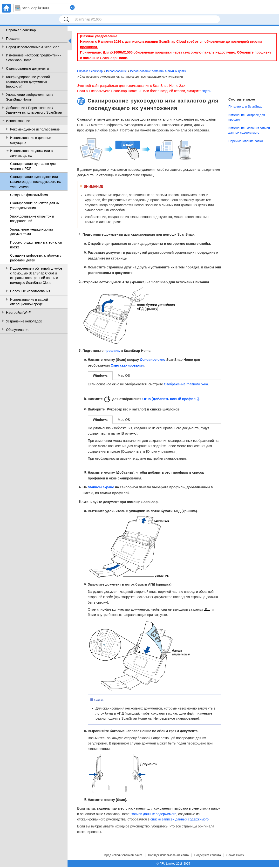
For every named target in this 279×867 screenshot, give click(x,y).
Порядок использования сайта (168, 855)
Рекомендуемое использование (35, 129)
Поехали (13, 39)
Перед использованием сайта (123, 855)
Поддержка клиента (207, 855)
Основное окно (152, 360)
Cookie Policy (235, 855)
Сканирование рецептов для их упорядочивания (35, 205)
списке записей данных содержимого (179, 819)
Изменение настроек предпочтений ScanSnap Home (33, 57)
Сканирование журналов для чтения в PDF (33, 166)
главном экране (101, 487)
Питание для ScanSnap (245, 106)
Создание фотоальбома (29, 195)
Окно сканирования (127, 365)
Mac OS (124, 375)
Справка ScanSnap (21, 30)
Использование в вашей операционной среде (29, 302)
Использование (18, 121)
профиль (112, 351)
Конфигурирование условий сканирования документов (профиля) (28, 81)
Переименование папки (245, 141)
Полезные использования (30, 291)
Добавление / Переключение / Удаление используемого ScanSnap (34, 110)
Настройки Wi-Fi (18, 312)
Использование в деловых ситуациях (30, 140)
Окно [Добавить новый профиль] (170, 399)
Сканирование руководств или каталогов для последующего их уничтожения (35, 181)
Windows (100, 375)
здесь (206, 91)
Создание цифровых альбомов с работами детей (35, 257)
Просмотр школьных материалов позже (36, 244)
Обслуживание (17, 330)
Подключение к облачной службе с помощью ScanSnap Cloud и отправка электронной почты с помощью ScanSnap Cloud (36, 275)
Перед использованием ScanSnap (32, 47)
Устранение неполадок (24, 321)
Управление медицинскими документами (31, 231)
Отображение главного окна (186, 384)
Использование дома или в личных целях (31, 153)
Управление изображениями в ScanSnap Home (29, 97)
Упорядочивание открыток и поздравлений (32, 218)
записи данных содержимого (153, 814)
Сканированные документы (27, 68)
